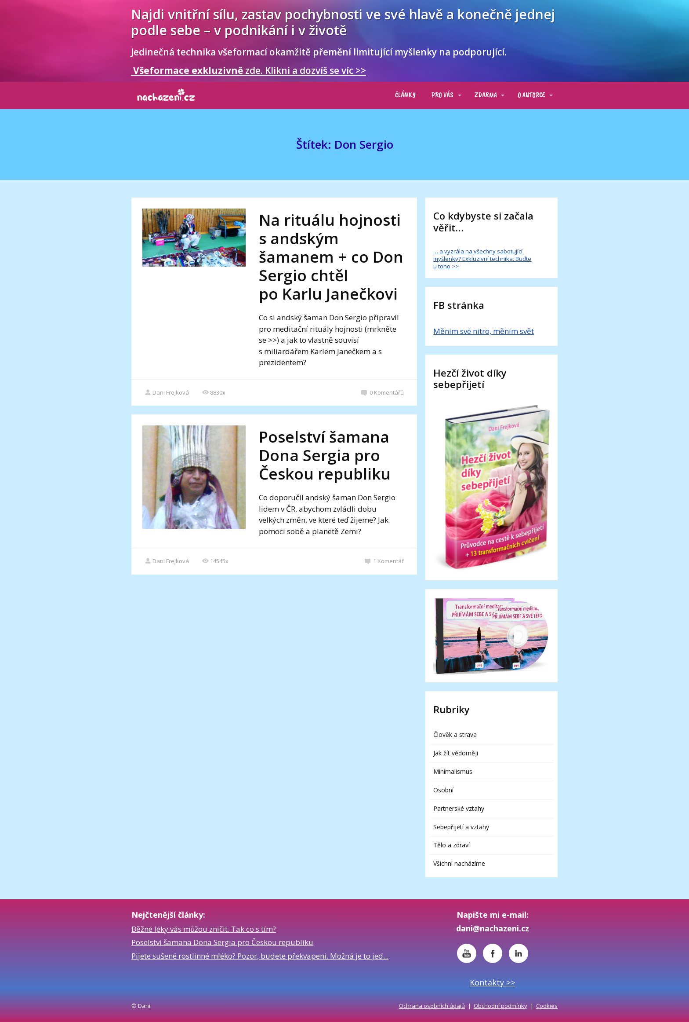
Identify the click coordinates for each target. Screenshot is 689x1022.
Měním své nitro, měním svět (483, 331)
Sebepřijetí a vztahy (461, 827)
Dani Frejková (167, 392)
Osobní (443, 790)
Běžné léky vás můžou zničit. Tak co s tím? (203, 929)
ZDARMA (486, 95)
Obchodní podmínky (500, 1006)
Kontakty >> (492, 982)
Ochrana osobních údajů (432, 1006)
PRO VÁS (442, 95)
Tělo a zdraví (451, 845)
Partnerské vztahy (458, 808)
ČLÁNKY (405, 95)
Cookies (547, 1006)
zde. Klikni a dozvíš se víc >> (248, 70)
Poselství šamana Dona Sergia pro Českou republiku (325, 455)
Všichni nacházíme (459, 863)
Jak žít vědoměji (455, 753)
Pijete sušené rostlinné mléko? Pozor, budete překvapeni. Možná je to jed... (259, 956)
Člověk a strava (455, 734)
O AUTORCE (531, 95)
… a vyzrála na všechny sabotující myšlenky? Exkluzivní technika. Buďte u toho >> (482, 258)
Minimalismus (452, 771)
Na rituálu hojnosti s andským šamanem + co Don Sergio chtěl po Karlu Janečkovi (331, 256)
